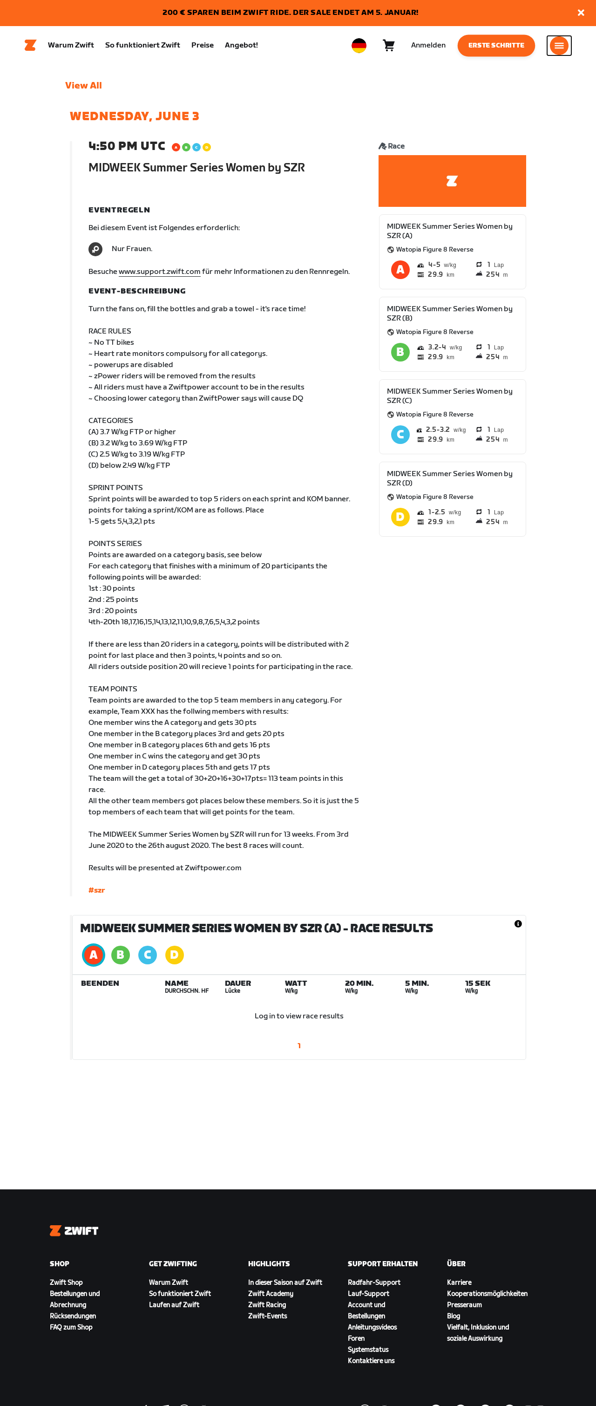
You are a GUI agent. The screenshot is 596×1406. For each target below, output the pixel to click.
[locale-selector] (359, 47)
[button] (581, 13)
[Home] (31, 47)
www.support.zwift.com (160, 275)
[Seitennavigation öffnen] (559, 47)
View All (83, 89)
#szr (96, 893)
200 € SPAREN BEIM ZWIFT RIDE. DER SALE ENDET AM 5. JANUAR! (291, 12)
